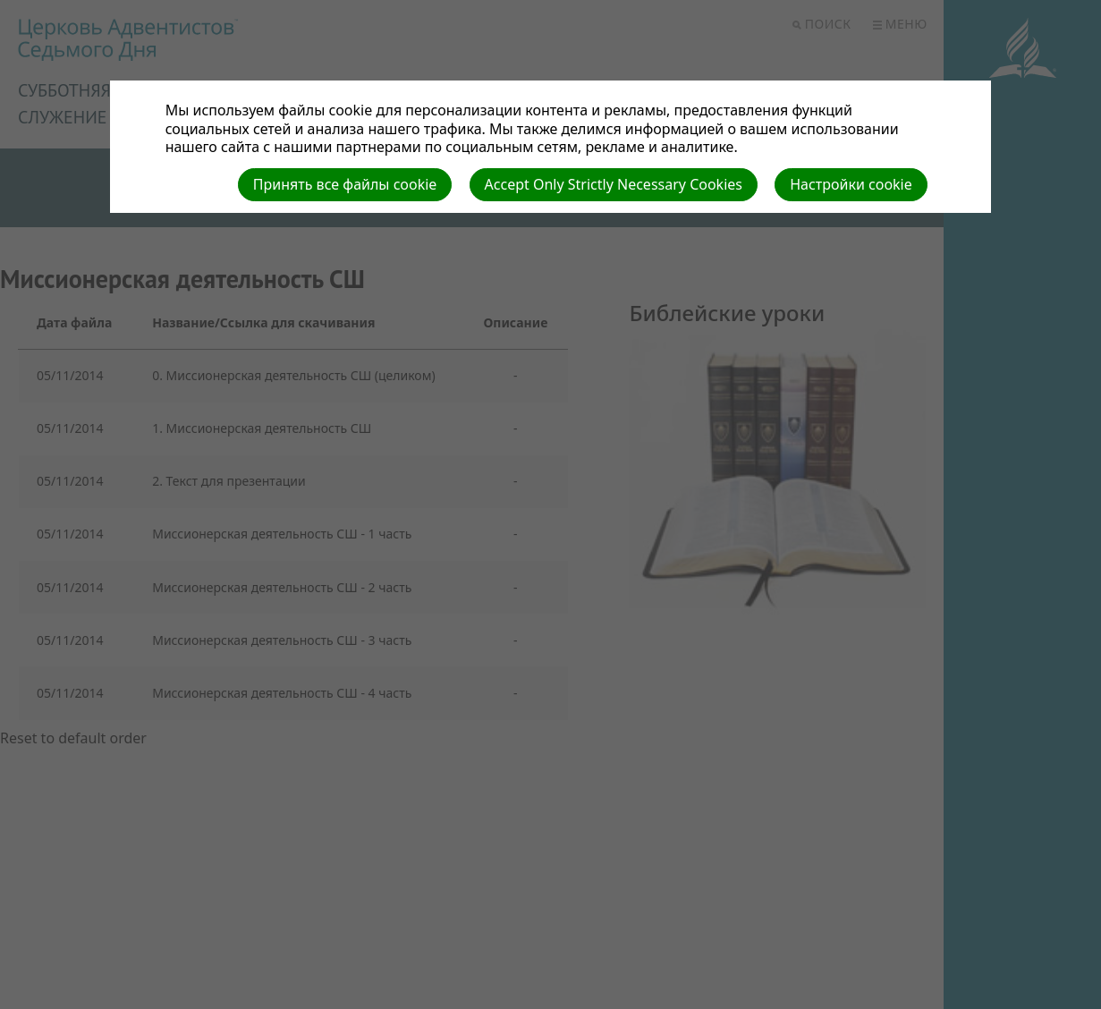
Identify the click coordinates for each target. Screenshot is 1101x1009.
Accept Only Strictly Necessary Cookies (613, 184)
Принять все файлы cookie (345, 184)
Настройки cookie (851, 184)
